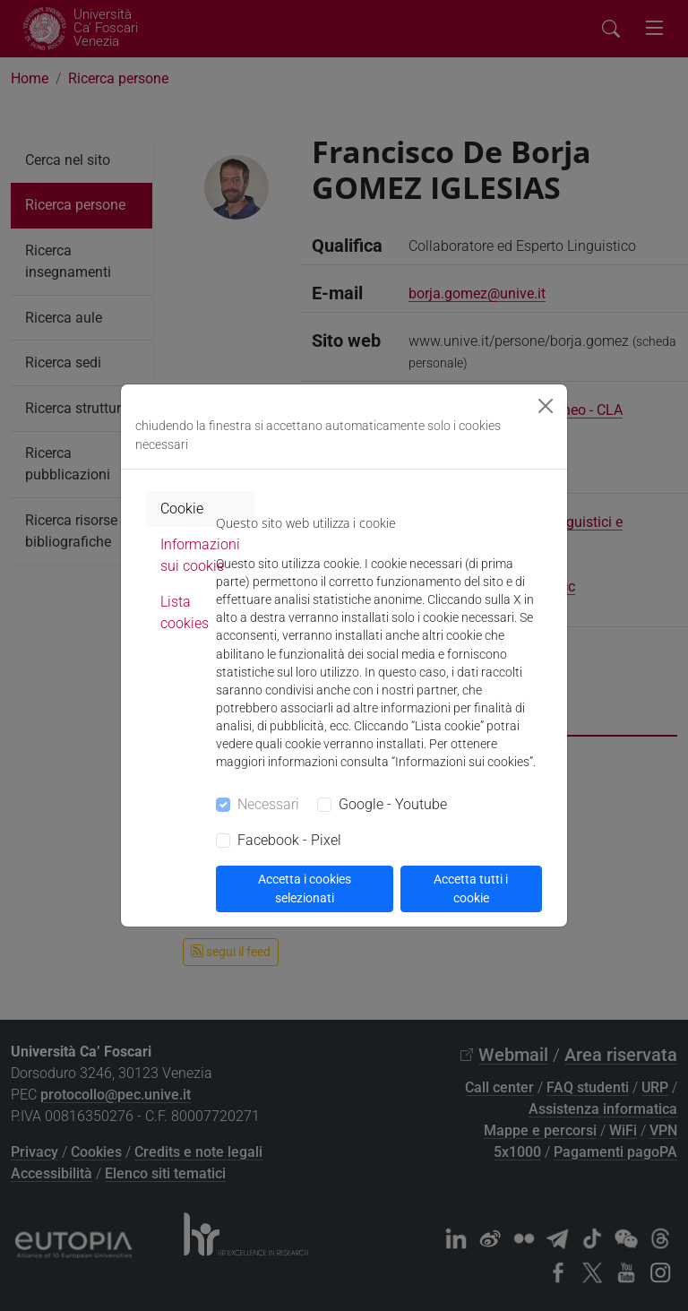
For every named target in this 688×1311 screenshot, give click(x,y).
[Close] (545, 406)
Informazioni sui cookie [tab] (200, 555)
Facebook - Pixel (289, 840)
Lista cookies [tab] (184, 612)
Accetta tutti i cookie (471, 888)
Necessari (268, 804)
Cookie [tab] (181, 508)
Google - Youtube (393, 804)
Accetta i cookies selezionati (304, 888)
